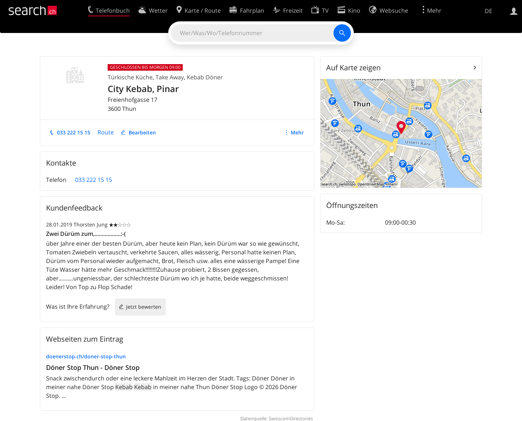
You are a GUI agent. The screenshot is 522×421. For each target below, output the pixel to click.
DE (488, 11)
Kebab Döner (205, 77)
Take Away (170, 77)
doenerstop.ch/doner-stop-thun (86, 356)
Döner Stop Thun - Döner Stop (93, 367)
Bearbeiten (142, 132)
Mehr (297, 132)
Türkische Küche (130, 77)
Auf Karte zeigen (353, 67)
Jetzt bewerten (143, 306)
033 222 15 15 (73, 132)
